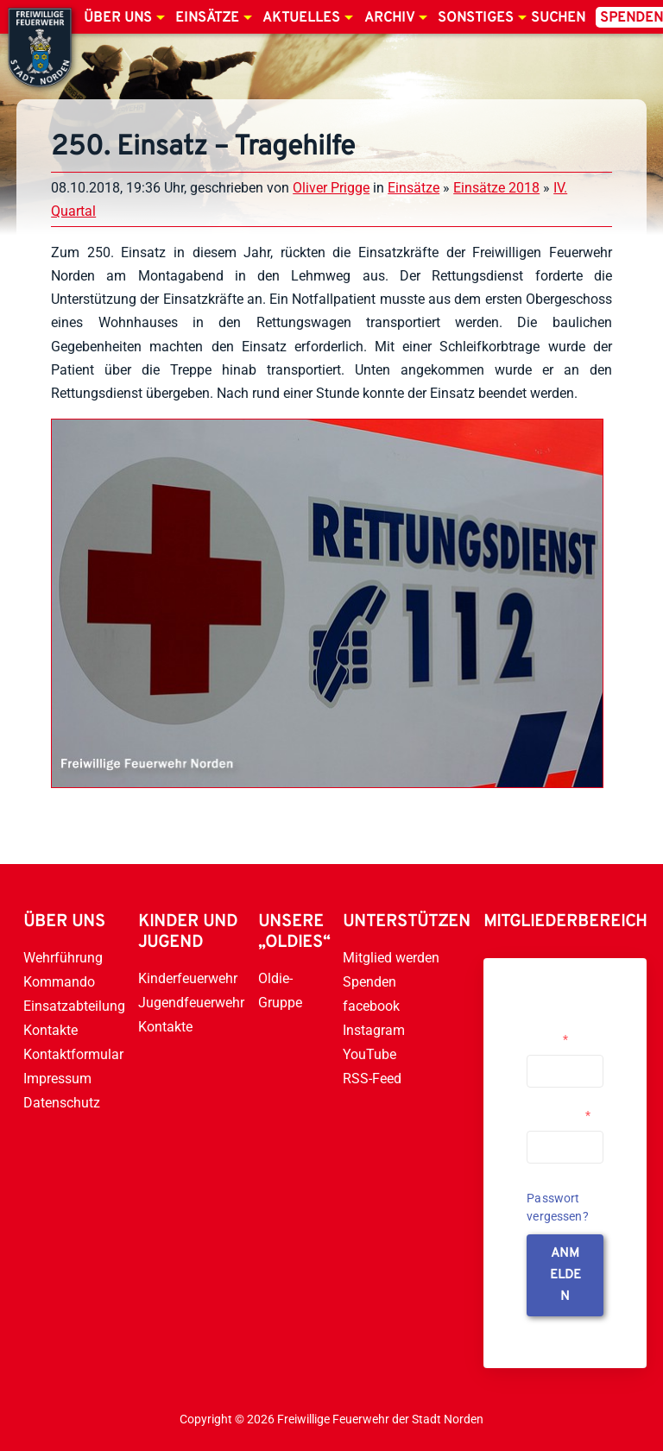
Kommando (59, 982)
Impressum (57, 1078)
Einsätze (207, 18)
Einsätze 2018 (496, 188)
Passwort (558, 1115)
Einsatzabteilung (74, 1006)
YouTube (369, 1054)
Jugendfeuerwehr (191, 1002)
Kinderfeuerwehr (187, 978)
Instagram (374, 1030)
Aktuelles (301, 18)
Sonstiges (476, 18)
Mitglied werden (391, 957)
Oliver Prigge (331, 188)
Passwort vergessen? (558, 1207)
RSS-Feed (372, 1078)
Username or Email (561, 1032)
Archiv (389, 18)
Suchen (558, 18)
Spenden (369, 982)
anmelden (565, 1275)
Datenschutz (61, 1103)
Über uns (118, 18)
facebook (371, 1006)
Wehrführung (63, 957)
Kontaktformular (73, 1054)
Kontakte (50, 1030)
